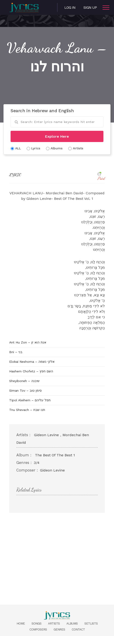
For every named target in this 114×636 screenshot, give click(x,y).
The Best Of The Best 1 (55, 455)
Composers (38, 629)
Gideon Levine (46, 435)
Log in (69, 7)
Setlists (91, 623)
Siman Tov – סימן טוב (25, 390)
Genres (59, 629)
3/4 (37, 462)
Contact (78, 629)
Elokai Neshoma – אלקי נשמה (31, 361)
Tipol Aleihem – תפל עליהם (30, 400)
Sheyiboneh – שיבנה (24, 381)
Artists (54, 623)
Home (21, 623)
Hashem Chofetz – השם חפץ (31, 371)
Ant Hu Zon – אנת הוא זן (27, 342)
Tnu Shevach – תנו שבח (27, 410)
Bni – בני (15, 352)
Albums (72, 623)
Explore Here (57, 136)
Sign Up (90, 7)
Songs (36, 623)
